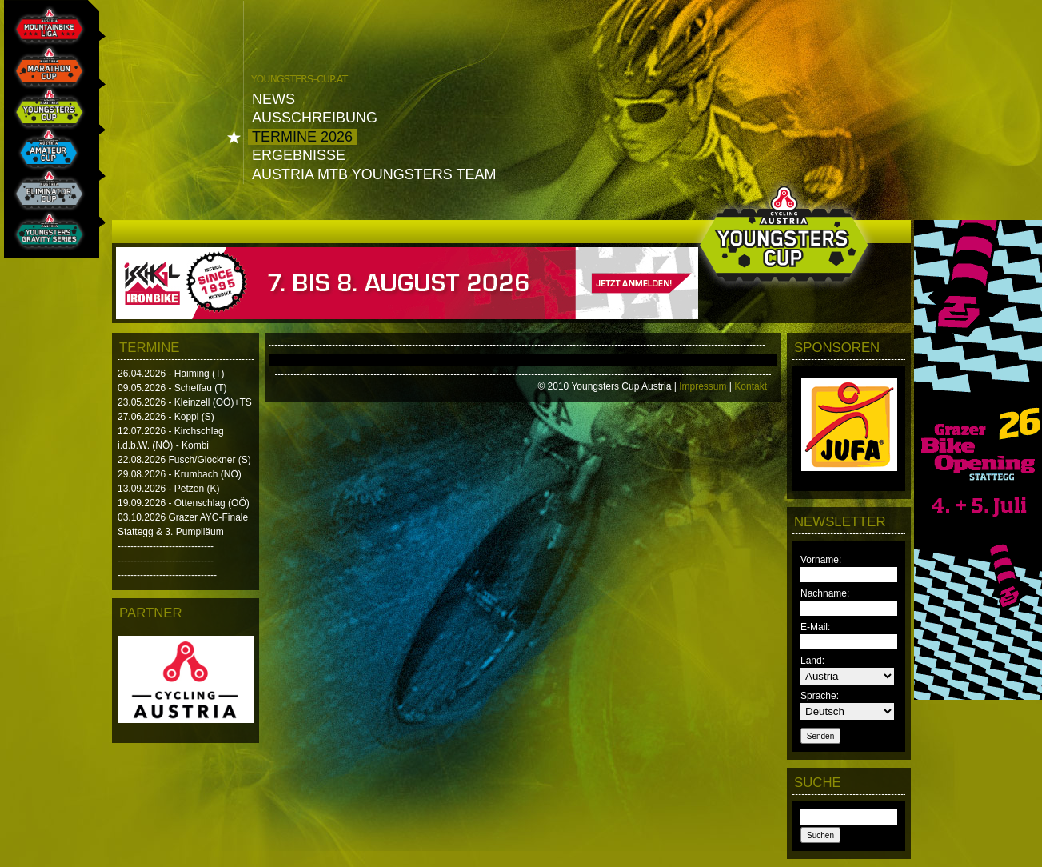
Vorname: (820, 559)
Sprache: (819, 695)
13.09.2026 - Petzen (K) (168, 488)
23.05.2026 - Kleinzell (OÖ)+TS (185, 402)
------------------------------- (167, 575)
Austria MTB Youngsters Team (374, 174)
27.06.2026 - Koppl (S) (166, 416)
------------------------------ (166, 546)
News (273, 99)
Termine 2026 (302, 137)
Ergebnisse (298, 155)
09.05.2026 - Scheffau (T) (172, 388)
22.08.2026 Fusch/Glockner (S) (184, 459)
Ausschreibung (314, 118)
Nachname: (824, 593)
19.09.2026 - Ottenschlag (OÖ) (184, 503)
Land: (812, 660)
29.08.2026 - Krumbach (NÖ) (180, 474)
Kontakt (750, 386)
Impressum (702, 386)
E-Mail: (815, 627)
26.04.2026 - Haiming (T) (171, 373)
